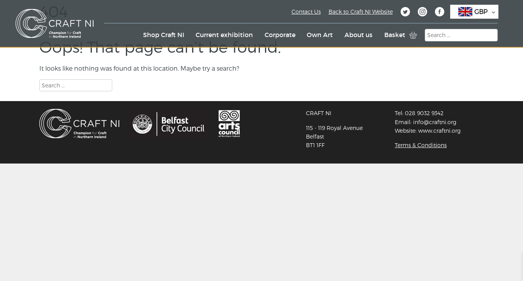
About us (359, 35)
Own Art (320, 35)
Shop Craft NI (163, 35)
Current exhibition (224, 35)
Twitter (405, 13)
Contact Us (306, 11)
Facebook (439, 13)
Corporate (280, 35)
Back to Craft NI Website (361, 11)
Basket (394, 35)
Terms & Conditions (421, 145)
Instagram (422, 13)
